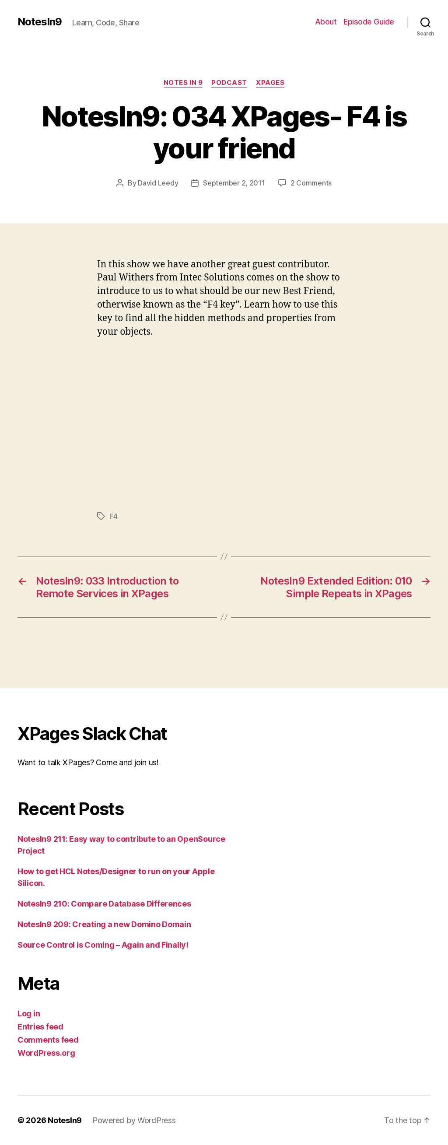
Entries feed (40, 1026)
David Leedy (158, 183)
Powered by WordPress (134, 1120)
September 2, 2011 (234, 183)
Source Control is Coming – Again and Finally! (103, 944)
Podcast (229, 83)
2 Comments (311, 183)
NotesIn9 (40, 22)
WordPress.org (46, 1052)
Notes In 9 (183, 83)
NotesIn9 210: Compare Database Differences (104, 903)
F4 (113, 516)
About (326, 21)
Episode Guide (368, 21)
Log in (29, 1013)
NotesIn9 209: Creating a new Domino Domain (104, 924)
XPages (270, 83)
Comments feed (48, 1039)
